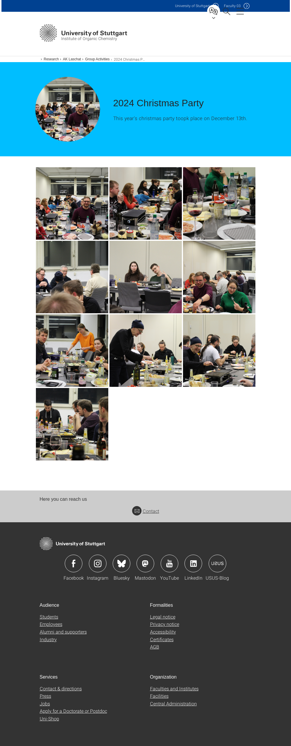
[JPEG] (72, 203)
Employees (51, 624)
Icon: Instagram (98, 563)
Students (49, 617)
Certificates (162, 639)
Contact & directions (61, 688)
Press (45, 696)
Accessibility (163, 632)
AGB (154, 647)
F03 (232, 6)
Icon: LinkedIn (193, 563)
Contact (145, 511)
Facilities (159, 696)
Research (51, 59)
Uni (192, 6)
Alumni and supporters (63, 632)
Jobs (45, 703)
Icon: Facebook (73, 563)
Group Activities (97, 59)
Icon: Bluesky (121, 563)
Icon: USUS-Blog (217, 563)
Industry (48, 639)
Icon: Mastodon (145, 563)
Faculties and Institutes (174, 688)
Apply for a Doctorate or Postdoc (73, 711)
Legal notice (162, 617)
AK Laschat (72, 59)
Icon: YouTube (169, 563)
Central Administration (173, 703)
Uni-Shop (49, 718)
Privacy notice (164, 624)
